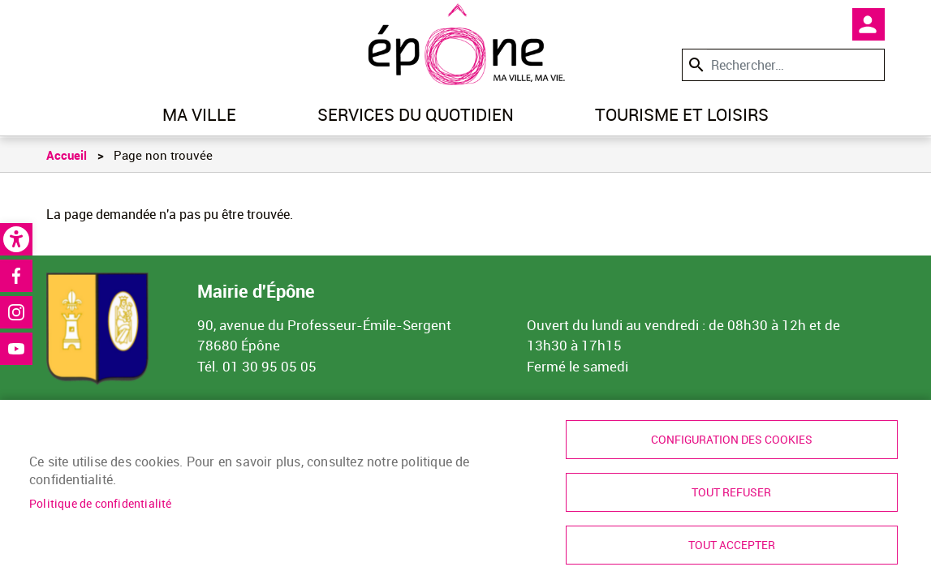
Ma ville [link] (199, 114)
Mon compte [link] (868, 24)
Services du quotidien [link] (415, 114)
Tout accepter (731, 545)
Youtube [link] (16, 349)
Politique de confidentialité (100, 503)
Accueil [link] (66, 155)
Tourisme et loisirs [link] (682, 114)
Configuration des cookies (731, 439)
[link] (16, 239)
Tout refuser (731, 492)
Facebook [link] (16, 276)
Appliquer (695, 64)
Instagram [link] (16, 312)
